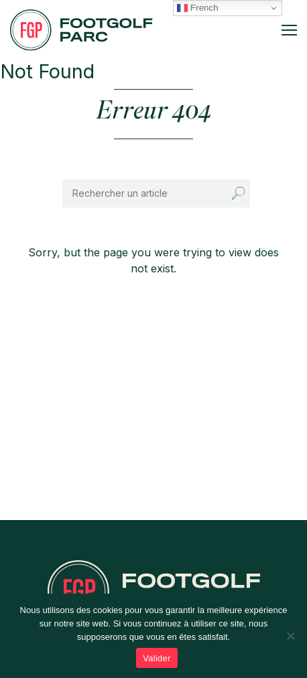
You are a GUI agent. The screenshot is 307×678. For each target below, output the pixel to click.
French (197, 8)
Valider (156, 658)
